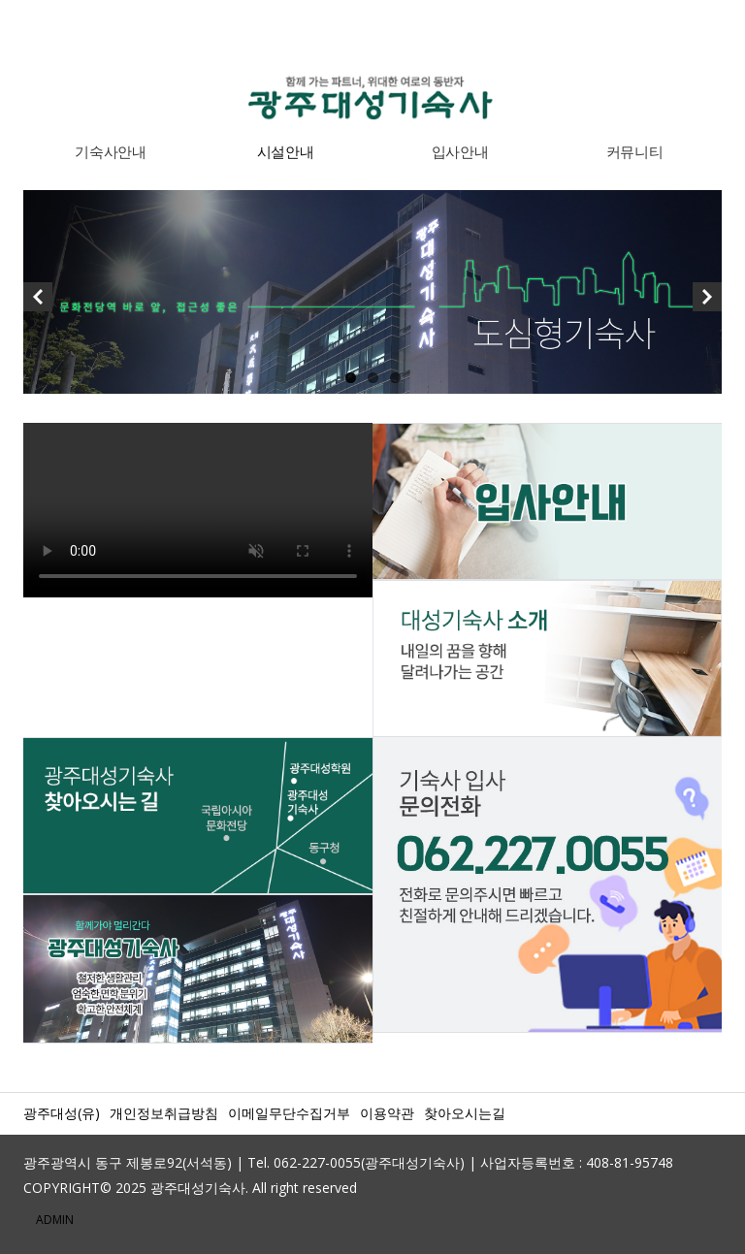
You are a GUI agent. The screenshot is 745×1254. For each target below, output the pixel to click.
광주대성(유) (61, 1113)
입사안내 (460, 151)
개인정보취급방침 (164, 1113)
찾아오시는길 (464, 1113)
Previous (37, 301)
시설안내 (285, 151)
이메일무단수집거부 (289, 1113)
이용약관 (387, 1113)
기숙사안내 (110, 151)
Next (707, 301)
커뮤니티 (635, 151)
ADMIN (55, 1219)
